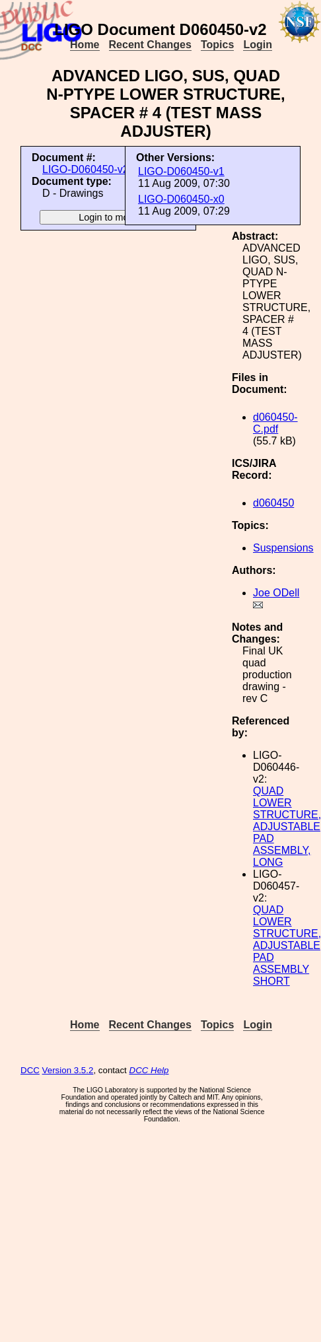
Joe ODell (276, 592)
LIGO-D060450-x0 (181, 199)
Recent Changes (150, 44)
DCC (30, 1070)
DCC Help (149, 1070)
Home (84, 44)
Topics (217, 44)
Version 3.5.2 (68, 1070)
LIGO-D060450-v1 (181, 171)
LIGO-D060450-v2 (85, 169)
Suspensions (283, 547)
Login (257, 44)
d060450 (273, 503)
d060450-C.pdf (275, 423)
